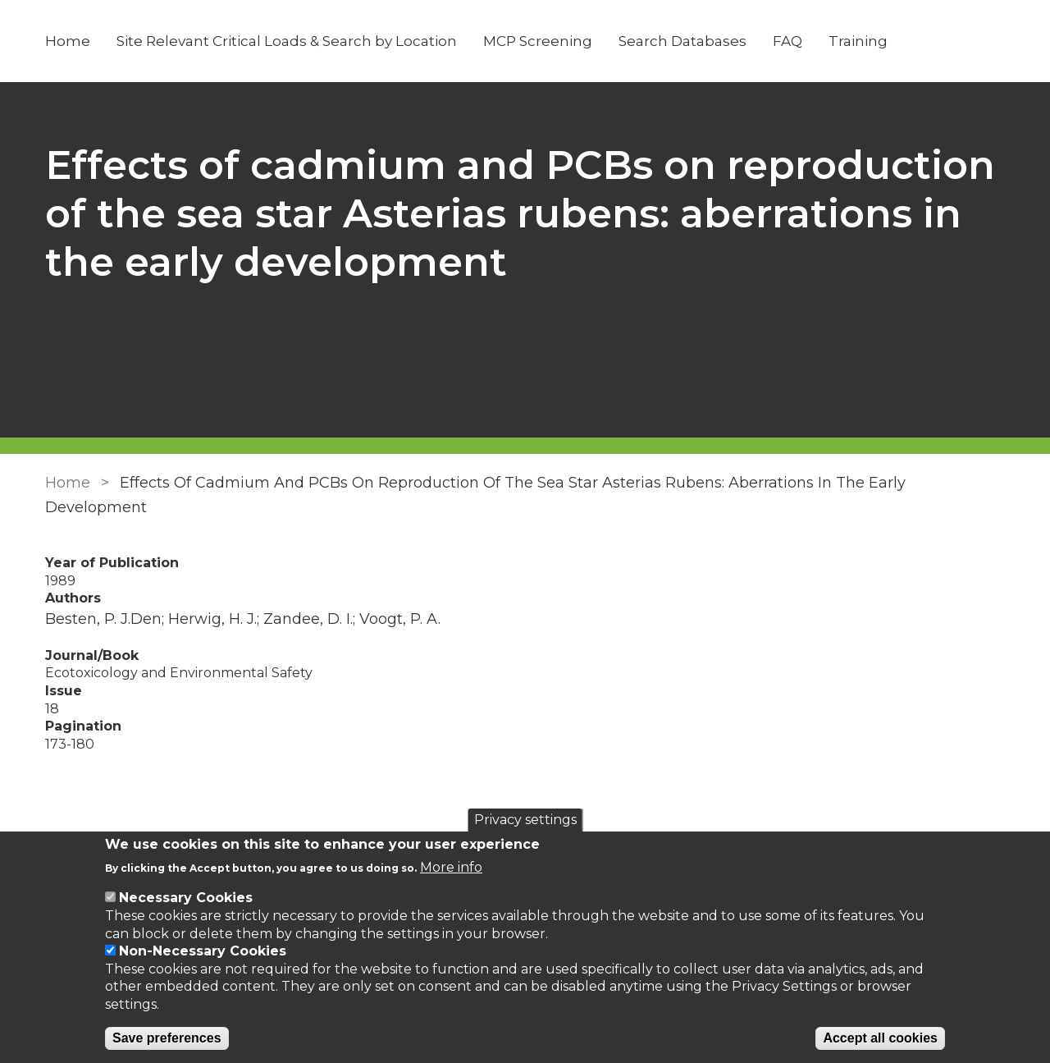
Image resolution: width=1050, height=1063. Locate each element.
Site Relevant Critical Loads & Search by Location (286, 41)
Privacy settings (525, 819)
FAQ (787, 41)
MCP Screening (537, 41)
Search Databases (682, 41)
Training (858, 41)
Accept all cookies (880, 1038)
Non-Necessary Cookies (202, 951)
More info (451, 867)
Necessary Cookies (186, 897)
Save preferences (166, 1038)
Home (67, 41)
